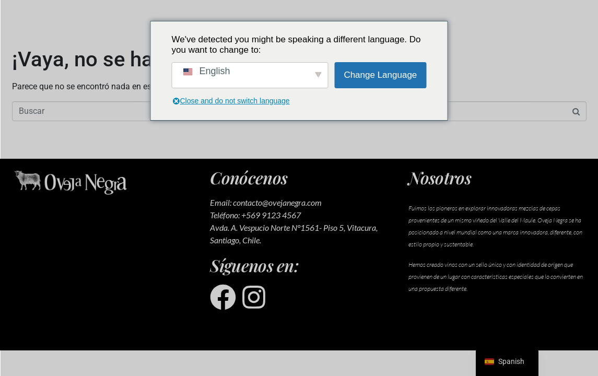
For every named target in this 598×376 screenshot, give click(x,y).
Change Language (380, 75)
